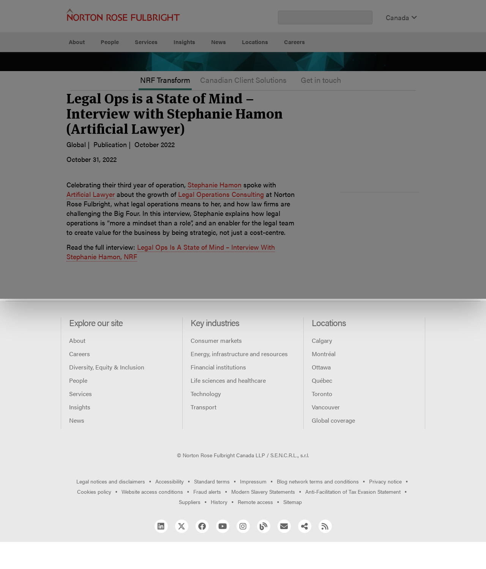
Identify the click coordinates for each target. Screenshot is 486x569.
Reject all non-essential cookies (340, 80)
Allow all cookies (157, 80)
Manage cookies (247, 80)
